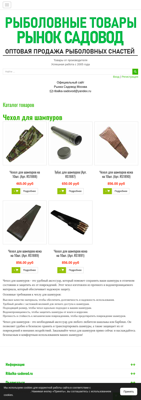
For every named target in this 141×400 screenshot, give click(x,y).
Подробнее (29, 191)
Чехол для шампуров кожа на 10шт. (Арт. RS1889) (25, 253)
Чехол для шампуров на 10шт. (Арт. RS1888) (25, 174)
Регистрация (130, 76)
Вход (116, 76)
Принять (129, 391)
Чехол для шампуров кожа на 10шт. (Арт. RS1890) (116, 174)
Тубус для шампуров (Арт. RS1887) (70, 174)
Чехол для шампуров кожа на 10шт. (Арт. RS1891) (70, 253)
